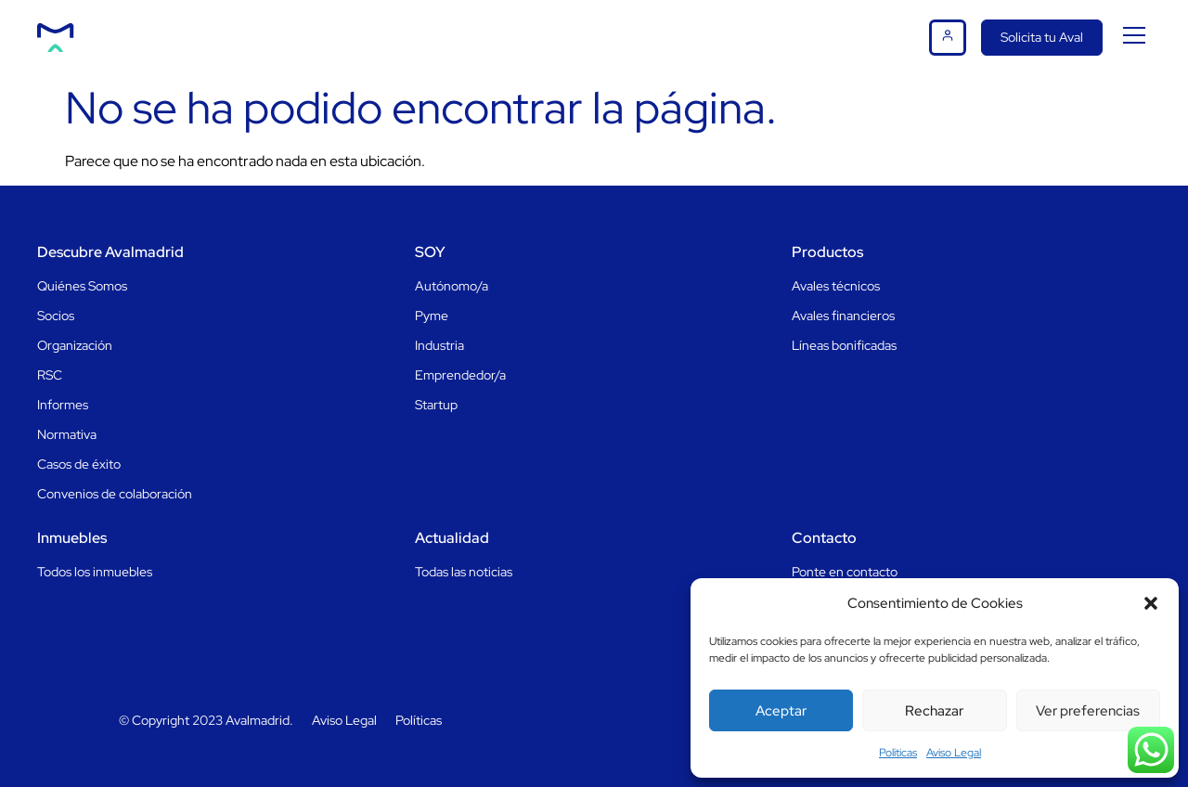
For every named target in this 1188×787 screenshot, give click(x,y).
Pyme (431, 315)
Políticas (418, 720)
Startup (436, 404)
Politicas (898, 752)
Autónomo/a (451, 285)
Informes (62, 404)
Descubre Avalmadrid (110, 252)
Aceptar (781, 711)
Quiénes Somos (82, 285)
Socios (55, 315)
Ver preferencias (1088, 711)
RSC (49, 375)
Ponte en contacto (844, 571)
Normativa (67, 434)
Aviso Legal (953, 752)
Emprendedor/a (460, 375)
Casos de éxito (79, 464)
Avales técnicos (836, 285)
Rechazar (934, 711)
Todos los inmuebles (94, 571)
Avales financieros (843, 315)
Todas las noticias (463, 571)
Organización (74, 345)
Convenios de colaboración (114, 493)
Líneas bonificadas (844, 345)
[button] (1151, 603)
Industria (439, 345)
